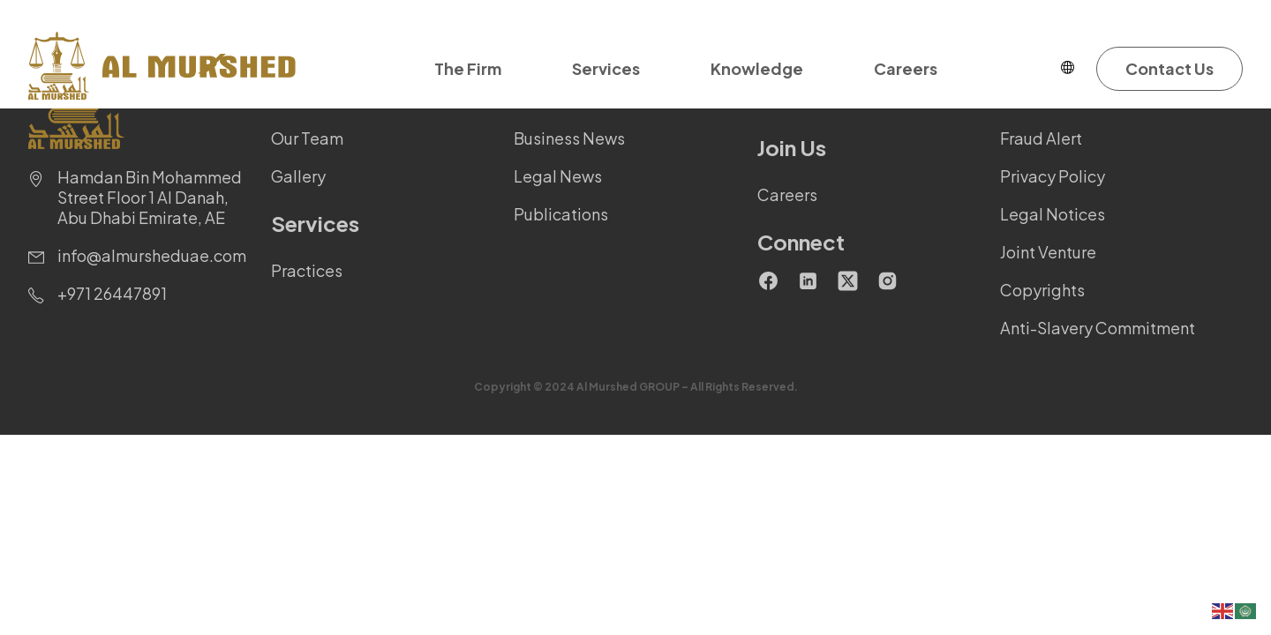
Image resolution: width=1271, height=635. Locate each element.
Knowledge (757, 68)
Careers (905, 68)
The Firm (467, 68)
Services (606, 68)
